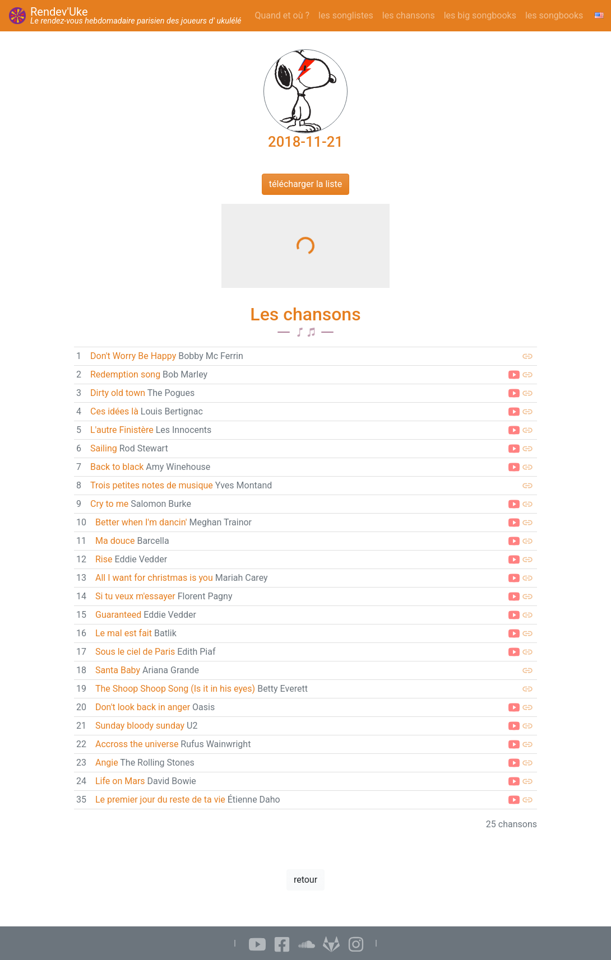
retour (305, 879)
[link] (305, 356)
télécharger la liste (305, 184)
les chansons (408, 15)
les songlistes (345, 15)
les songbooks (554, 15)
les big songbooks (480, 15)
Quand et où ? (282, 15)
